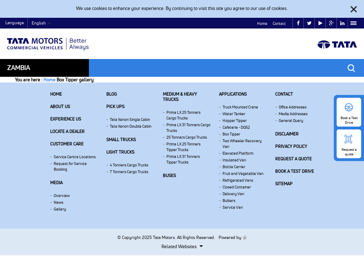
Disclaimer (287, 134)
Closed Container (237, 187)
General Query (291, 120)
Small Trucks (121, 139)
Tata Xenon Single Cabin (130, 119)
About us (60, 106)
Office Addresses (292, 107)
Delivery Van (233, 193)
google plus (331, 23)
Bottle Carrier (234, 166)
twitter (309, 23)
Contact (279, 23)
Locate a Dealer (67, 131)
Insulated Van (234, 160)
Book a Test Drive (294, 171)
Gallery (60, 209)
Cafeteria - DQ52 (236, 127)
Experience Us (65, 119)
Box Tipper (231, 134)
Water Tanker (234, 113)
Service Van (233, 207)
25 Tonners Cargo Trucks (186, 137)
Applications (233, 94)
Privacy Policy (291, 146)
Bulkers (229, 200)
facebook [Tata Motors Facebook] (298, 23)
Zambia (18, 68)
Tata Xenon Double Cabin (130, 126)
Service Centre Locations (75, 156)
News (58, 202)
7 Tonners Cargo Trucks (129, 171)
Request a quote (293, 158)
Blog (111, 94)
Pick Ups (115, 106)
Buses (169, 175)
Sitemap (284, 183)
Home (262, 23)
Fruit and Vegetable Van (243, 173)
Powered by (231, 237)
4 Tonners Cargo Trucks (129, 164)
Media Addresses (293, 113)
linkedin (342, 23)
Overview (62, 195)
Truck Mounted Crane (240, 107)
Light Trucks (120, 152)
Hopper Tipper (235, 120)
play (320, 23)
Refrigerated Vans (238, 180)
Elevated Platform (238, 153)
